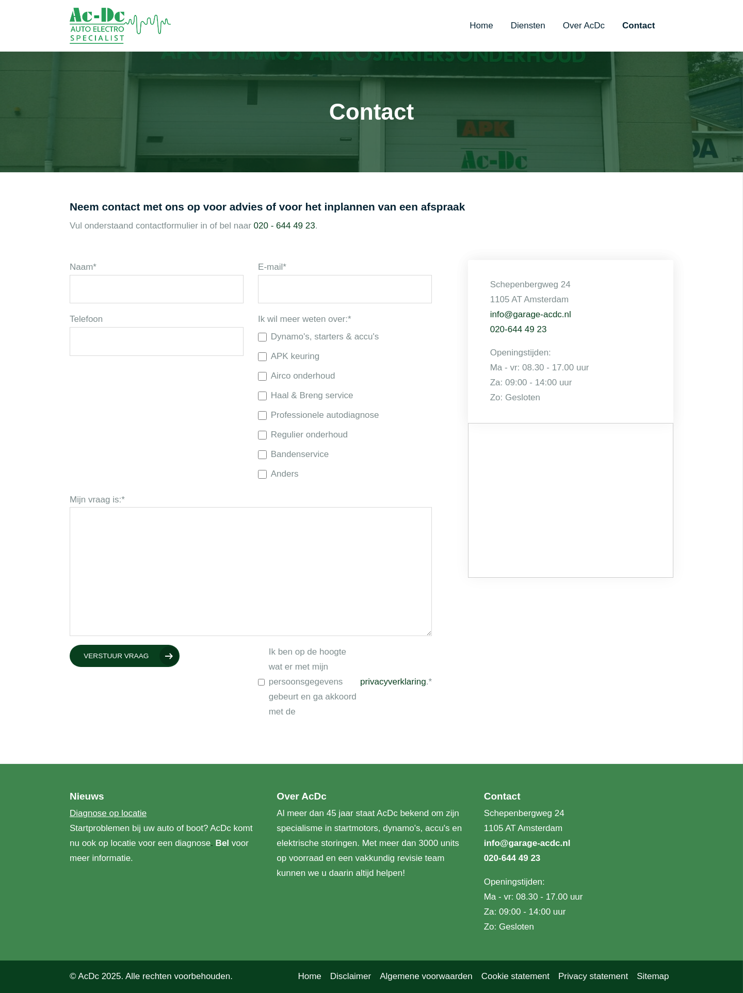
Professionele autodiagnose (318, 415)
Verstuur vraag (116, 656)
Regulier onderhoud (303, 434)
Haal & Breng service (305, 395)
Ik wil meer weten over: (304, 319)
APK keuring (288, 356)
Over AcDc (584, 25)
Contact (638, 25)
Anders (278, 474)
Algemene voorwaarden (426, 976)
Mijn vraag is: (97, 499)
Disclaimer (350, 976)
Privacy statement (593, 976)
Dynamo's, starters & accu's (318, 336)
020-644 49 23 (518, 329)
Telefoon (86, 319)
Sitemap (653, 976)
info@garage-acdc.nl (530, 314)
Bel (224, 843)
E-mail (272, 267)
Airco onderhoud (296, 376)
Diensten (528, 25)
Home (481, 25)
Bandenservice (293, 454)
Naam (83, 267)
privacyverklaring (393, 682)
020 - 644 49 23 (284, 226)
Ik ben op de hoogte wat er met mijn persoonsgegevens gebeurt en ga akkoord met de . (345, 682)
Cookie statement (515, 976)
